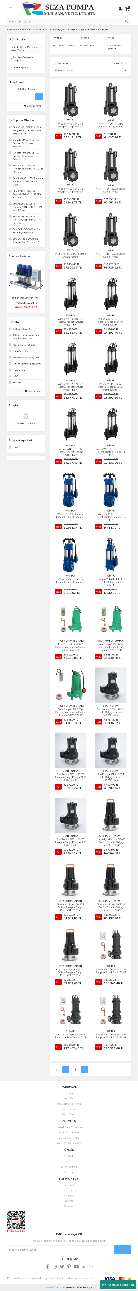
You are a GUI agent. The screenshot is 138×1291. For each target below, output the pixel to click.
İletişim (69, 1093)
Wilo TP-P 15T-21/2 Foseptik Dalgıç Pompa (110, 255)
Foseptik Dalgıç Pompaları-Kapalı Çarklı (88, 29)
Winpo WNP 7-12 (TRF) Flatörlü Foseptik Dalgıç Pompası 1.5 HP (70, 386)
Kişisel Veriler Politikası (69, 1143)
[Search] (69, 21)
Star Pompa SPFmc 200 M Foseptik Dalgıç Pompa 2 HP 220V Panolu (111, 712)
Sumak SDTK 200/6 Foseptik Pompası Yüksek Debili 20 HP (110, 1036)
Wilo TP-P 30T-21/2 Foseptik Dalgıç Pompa (110, 190)
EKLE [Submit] (122, 1250)
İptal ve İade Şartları (69, 1138)
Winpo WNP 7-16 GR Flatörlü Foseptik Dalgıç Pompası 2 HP (110, 386)
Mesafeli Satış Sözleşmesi (69, 1127)
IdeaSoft (50, 1287)
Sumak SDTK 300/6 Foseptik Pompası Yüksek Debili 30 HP (110, 971)
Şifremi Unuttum (69, 1166)
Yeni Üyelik (69, 1156)
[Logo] (56, 8)
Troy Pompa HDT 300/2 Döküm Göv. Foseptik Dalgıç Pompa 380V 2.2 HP (111, 647)
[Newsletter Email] (60, 1249)
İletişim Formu (69, 1114)
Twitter (69, 1190)
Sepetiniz (69, 1172)
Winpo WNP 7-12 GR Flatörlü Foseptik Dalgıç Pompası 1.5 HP (70, 452)
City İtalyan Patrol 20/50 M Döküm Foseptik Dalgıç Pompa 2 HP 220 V (70, 972)
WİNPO (70, 315)
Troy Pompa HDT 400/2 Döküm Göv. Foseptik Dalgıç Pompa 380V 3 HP (70, 647)
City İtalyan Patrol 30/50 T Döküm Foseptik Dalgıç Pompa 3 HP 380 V (70, 907)
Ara (39, 96)
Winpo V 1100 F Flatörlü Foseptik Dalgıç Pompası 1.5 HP (111, 517)
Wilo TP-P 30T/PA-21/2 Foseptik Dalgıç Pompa (70, 125)
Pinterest (69, 1206)
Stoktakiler (62, 63)
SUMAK (110, 966)
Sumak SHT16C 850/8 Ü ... (26, 297)
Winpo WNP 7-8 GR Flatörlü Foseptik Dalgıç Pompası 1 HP (111, 452)
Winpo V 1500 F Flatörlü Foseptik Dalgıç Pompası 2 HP (70, 517)
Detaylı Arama (32, 105)
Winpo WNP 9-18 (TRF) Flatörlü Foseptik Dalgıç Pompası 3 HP (70, 321)
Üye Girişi (69, 1161)
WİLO (70, 120)
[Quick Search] (21, 96)
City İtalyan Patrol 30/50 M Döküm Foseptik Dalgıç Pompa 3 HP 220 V (111, 907)
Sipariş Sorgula (69, 1109)
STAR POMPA (111, 706)
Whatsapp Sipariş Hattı (118, 1285)
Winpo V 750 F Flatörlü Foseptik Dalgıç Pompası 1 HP (70, 582)
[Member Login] (120, 9)
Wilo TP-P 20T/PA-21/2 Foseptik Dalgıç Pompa (110, 125)
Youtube (69, 1201)
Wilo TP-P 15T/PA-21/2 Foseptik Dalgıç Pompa (70, 190)
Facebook (69, 1185)
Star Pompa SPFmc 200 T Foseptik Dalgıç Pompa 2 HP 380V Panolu (70, 777)
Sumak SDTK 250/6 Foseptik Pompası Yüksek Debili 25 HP (70, 1036)
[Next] (42, 285)
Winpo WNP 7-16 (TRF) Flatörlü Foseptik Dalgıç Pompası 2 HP (110, 321)
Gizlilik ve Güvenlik (69, 1132)
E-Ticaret (61, 1287)
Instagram (69, 1195)
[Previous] (10, 285)
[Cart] (127, 9)
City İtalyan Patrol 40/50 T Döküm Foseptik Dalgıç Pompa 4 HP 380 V (111, 842)
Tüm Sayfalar (33, 391)
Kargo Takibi (69, 1098)
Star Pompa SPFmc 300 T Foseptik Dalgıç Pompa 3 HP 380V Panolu (111, 777)
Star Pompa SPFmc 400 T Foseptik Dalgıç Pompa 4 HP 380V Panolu (70, 842)
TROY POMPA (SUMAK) (70, 641)
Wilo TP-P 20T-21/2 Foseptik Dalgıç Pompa (70, 255)
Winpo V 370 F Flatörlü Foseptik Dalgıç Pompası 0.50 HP (111, 582)
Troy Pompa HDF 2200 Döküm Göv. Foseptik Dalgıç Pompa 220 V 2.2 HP (70, 712)
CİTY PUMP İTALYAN (110, 836)
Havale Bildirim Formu (69, 1104)
